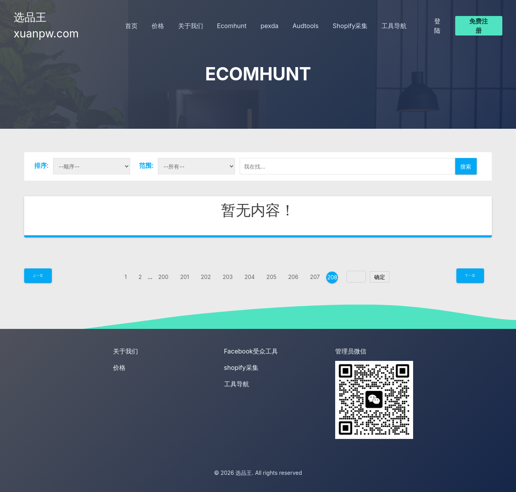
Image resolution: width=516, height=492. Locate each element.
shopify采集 (241, 367)
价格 (158, 26)
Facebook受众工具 (251, 351)
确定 (379, 277)
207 (315, 277)
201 (184, 277)
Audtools (305, 26)
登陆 (437, 25)
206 (293, 277)
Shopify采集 (350, 26)
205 (272, 277)
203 (228, 277)
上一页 (38, 275)
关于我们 (190, 26)
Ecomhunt (232, 26)
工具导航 (394, 26)
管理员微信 (350, 351)
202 (206, 277)
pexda (270, 26)
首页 (131, 26)
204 (249, 277)
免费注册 (478, 25)
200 (163, 277)
